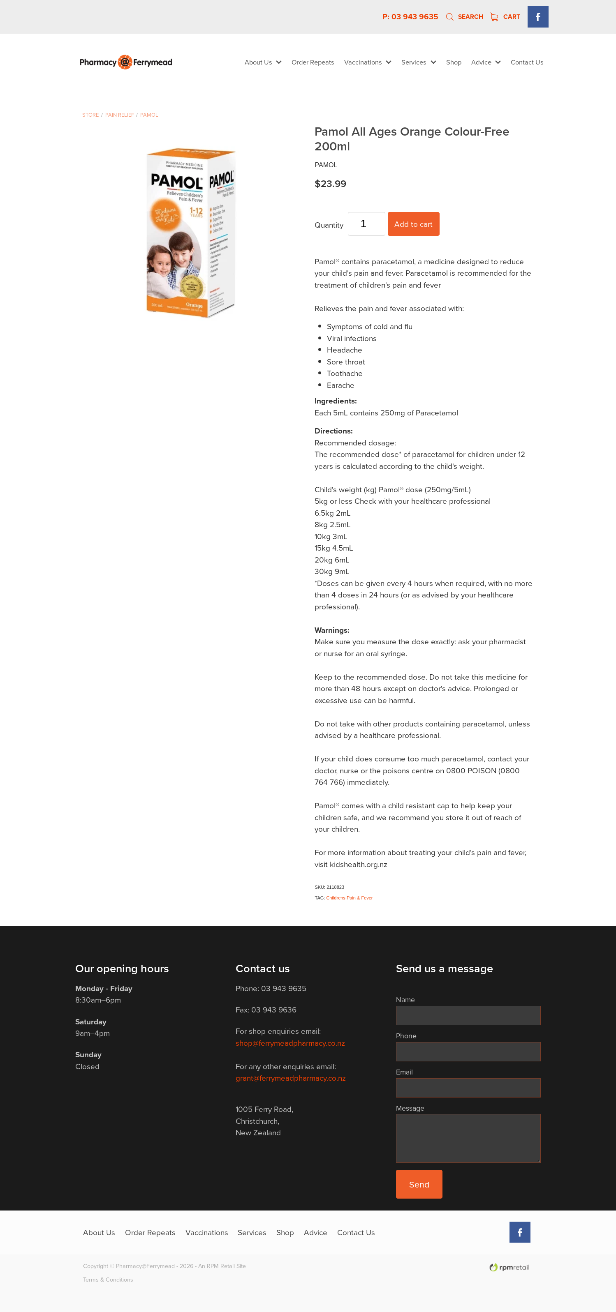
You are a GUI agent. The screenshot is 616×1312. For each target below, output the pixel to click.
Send (419, 1184)
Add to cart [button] (413, 223)
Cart (505, 16)
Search (464, 16)
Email (404, 1072)
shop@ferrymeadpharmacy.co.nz (290, 1042)
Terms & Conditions (108, 1279)
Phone (406, 1036)
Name (405, 999)
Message (410, 1108)
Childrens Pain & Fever (349, 897)
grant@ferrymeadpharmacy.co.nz (291, 1077)
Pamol (149, 114)
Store (90, 114)
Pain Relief (119, 114)
